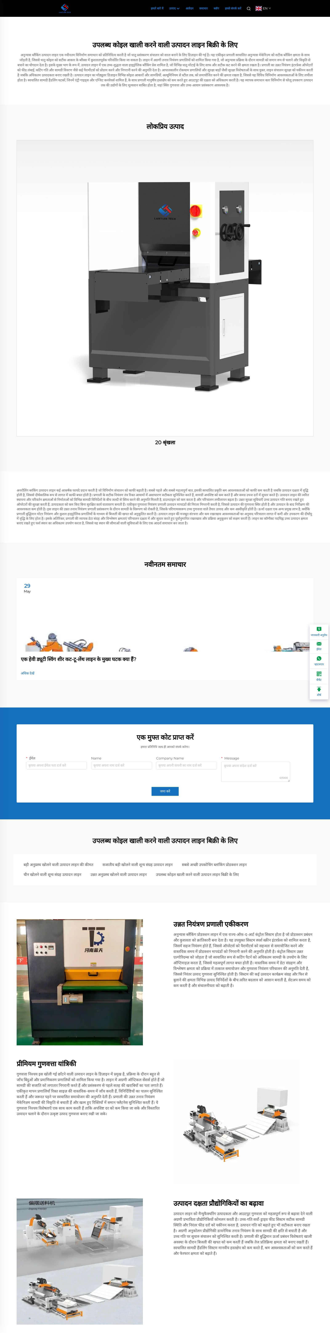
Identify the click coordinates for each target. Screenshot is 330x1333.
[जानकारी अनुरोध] (319, 632)
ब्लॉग (216, 8)
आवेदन (189, 8)
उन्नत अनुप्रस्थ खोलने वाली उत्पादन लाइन (118, 874)
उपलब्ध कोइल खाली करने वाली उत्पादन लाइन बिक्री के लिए (197, 874)
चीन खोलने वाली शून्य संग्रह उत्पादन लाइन (52, 874)
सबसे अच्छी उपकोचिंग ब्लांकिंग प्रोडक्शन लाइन (214, 864)
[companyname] (65, 8)
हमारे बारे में (157, 8)
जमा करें (165, 791)
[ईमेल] (319, 647)
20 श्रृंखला (165, 442)
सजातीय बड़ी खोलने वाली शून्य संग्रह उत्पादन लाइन (137, 864)
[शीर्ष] (319, 692)
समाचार (203, 8)
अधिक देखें (27, 673)
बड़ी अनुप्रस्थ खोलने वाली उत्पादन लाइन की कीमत (58, 864)
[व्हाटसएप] (319, 661)
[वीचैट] (319, 676)
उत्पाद (174, 8)
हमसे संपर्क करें (233, 8)
